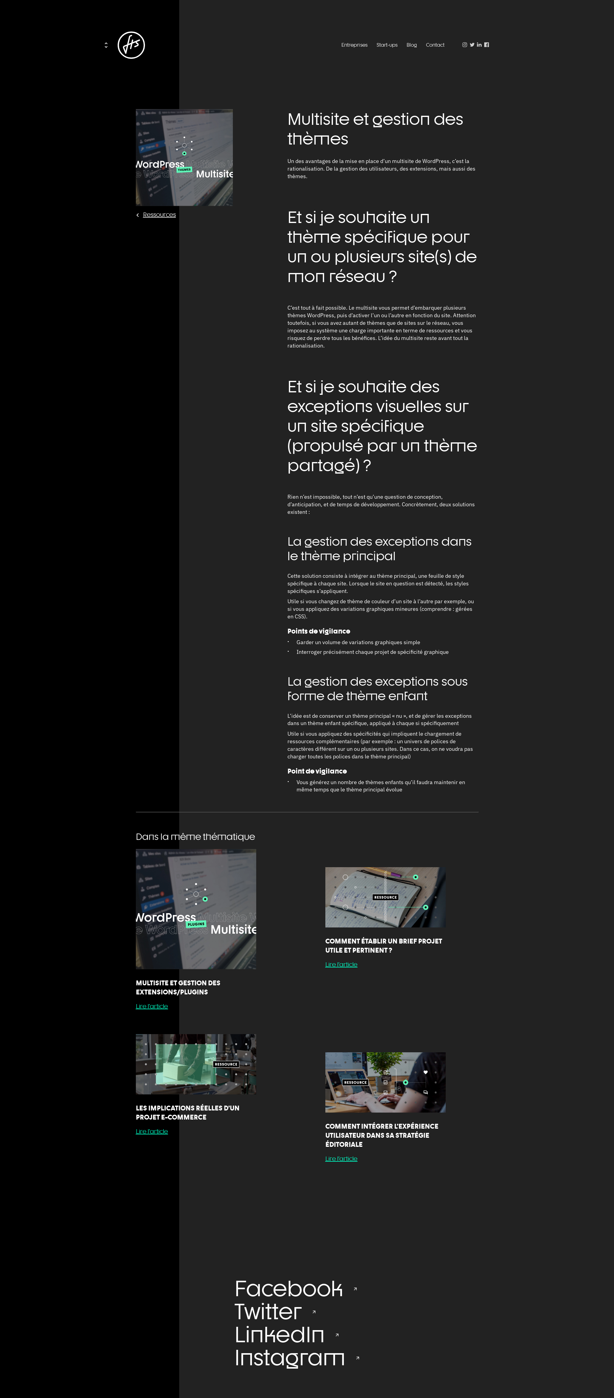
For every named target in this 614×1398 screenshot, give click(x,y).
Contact (435, 45)
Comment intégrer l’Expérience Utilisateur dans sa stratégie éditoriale (381, 1135)
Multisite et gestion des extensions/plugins (178, 987)
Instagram (289, 1357)
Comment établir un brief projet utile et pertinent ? (383, 945)
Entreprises (354, 45)
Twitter (268, 1311)
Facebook (288, 1288)
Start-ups (387, 45)
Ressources (159, 214)
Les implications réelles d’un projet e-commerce (188, 1112)
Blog (412, 45)
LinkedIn (279, 1334)
